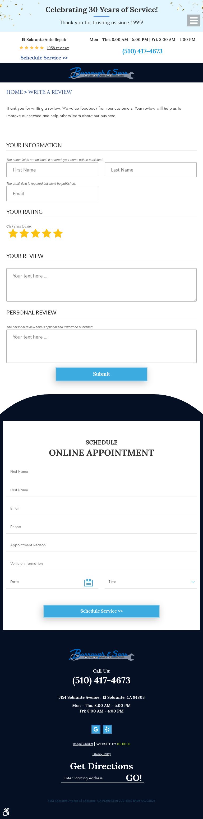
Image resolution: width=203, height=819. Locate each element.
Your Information (34, 145)
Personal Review (31, 312)
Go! (134, 778)
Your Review (25, 256)
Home (14, 92)
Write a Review (50, 92)
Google (95, 729)
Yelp (107, 729)
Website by (113, 744)
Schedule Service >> (44, 58)
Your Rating (24, 211)
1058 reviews (58, 47)
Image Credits (83, 744)
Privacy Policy (102, 754)
